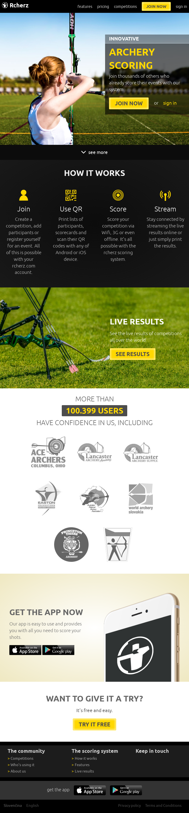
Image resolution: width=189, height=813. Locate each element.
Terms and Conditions (163, 805)
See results (133, 354)
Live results (83, 771)
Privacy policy (129, 805)
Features (80, 765)
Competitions (20, 758)
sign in (181, 6)
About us (17, 771)
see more (94, 152)
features (85, 6)
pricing (103, 6)
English (32, 805)
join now (156, 6)
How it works (84, 758)
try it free (94, 724)
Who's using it (21, 765)
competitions (125, 6)
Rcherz (15, 5)
